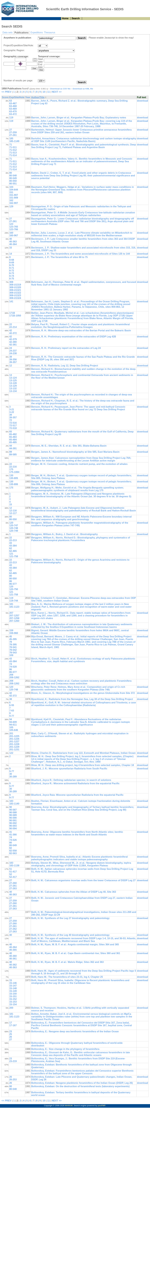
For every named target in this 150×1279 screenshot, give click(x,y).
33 (10, 247)
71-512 (13, 150)
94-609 (13, 722)
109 (11, 655)
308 (11, 282)
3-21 (11, 409)
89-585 (13, 454)
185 (11, 138)
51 (10, 869)
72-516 (13, 423)
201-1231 (14, 749)
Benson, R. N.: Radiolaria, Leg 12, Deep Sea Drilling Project (64, 365)
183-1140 (14, 803)
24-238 (13, 353)
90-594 (13, 828)
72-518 (13, 428)
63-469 (13, 109)
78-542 (13, 650)
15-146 (13, 983)
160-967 (13, 235)
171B (12, 313)
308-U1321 (15, 290)
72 (10, 420)
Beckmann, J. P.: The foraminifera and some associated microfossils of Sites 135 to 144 (80, 253)
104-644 (13, 189)
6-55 (11, 705)
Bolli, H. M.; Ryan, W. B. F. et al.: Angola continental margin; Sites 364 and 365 (75, 944)
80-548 (13, 175)
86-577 (13, 584)
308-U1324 (15, 298)
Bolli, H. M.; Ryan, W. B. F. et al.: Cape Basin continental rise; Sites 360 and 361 (75, 953)
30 (10, 774)
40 (10, 239)
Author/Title (37, 97)
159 (11, 630)
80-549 (13, 178)
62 (10, 548)
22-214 (13, 327)
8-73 (11, 273)
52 (10, 874)
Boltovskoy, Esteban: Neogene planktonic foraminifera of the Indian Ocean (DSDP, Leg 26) (82, 1083)
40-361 (13, 958)
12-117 (13, 513)
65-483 (13, 437)
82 (10, 848)
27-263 (13, 888)
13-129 (13, 386)
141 (11, 301)
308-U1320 (15, 287)
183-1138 (14, 865)
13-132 (13, 388)
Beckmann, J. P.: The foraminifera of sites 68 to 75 (59, 257)
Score (5, 97)
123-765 (13, 226)
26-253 (13, 1079)
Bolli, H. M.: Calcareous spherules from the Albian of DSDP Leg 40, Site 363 (73, 892)
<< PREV (6, 92)
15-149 (13, 991)
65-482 (13, 434)
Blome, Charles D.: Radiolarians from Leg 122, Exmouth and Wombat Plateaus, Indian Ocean (83, 753)
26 (10, 1037)
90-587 (13, 810)
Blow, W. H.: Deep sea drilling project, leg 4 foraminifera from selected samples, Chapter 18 (82, 765)
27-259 (13, 132)
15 (10, 504)
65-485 (13, 442)
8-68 (11, 260)
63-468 (13, 106)
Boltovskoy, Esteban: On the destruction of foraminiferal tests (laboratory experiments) (80, 1086)
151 (11, 192)
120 (11, 523)
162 (11, 200)
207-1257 (14, 615)
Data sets (8, 32)
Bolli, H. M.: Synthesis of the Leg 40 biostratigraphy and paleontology (70, 935)
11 (48, 92)
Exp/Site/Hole (16, 97)
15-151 (13, 996)
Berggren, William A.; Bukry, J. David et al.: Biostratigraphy (64, 534)
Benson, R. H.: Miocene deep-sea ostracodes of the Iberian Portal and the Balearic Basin (81, 330)
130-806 (13, 484)
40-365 (13, 950)
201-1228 (14, 744)
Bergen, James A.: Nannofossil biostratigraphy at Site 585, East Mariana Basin (75, 452)
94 (10, 719)
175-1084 (14, 472)
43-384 (13, 545)
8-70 (11, 265)
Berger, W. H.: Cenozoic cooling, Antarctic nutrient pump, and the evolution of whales (79, 464)
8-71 (11, 268)
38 (10, 699)
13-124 (13, 378)
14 (10, 253)
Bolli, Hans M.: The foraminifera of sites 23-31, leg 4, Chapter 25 (67, 977)
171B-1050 (15, 315)
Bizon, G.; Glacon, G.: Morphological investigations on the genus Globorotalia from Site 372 (83, 693)
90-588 (13, 812)
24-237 (13, 350)
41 (10, 832)
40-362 (13, 964)
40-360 (13, 956)
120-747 (13, 525)
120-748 (13, 528)
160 (11, 233)
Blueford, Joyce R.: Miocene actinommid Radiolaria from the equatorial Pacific (75, 783)
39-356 (13, 359)
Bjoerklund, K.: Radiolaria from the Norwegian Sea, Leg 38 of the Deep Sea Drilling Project (82, 699)
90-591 (13, 820)
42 (10, 330)
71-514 (13, 155)
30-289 (13, 776)
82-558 (13, 850)
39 (10, 357)
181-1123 (14, 607)
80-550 (13, 181)
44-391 (13, 448)
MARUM (69, 1105)
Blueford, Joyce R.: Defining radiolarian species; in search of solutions (71, 780)
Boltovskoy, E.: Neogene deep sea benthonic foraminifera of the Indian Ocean (75, 1031)
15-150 (13, 993)
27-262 (13, 929)
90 (10, 807)
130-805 (13, 478)
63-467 (13, 103)
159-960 (13, 633)
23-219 (13, 1061)
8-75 (11, 278)
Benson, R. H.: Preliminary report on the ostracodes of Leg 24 (66, 348)
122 (11, 753)
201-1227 (14, 741)
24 (10, 348)
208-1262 (14, 677)
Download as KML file (83, 89)
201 (11, 733)
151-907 (13, 195)
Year (27, 97)
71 (10, 144)
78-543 (13, 652)
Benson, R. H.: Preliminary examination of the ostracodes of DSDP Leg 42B (73, 336)
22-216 (13, 466)
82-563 (13, 853)
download (142, 100)
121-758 (13, 556)
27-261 (13, 135)
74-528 (13, 666)
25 (10, 1034)
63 (10, 100)
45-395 (13, 639)
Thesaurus (49, 32)
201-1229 (14, 747)
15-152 (13, 999)
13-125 (13, 380)
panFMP (101, 1105)
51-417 (13, 871)
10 (44, 92)
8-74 (11, 276)
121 (11, 553)
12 (10, 365)
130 (11, 475)
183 (11, 801)
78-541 (13, 647)
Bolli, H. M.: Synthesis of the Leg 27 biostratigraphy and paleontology (70, 918)
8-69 (11, 262)
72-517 (13, 425)
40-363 (13, 241)
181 (11, 604)
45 (10, 636)
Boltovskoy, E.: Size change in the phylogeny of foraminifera (65, 1049)
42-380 (13, 342)
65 (10, 431)
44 (10, 445)
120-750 (13, 589)
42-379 (13, 339)
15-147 (13, 985)
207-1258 (14, 618)
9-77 (11, 716)
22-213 (13, 540)
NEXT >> (57, 92)
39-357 (13, 362)
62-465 (13, 551)
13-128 (13, 383)
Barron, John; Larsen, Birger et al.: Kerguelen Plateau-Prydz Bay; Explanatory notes (78, 117)
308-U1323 (15, 295)
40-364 (13, 244)
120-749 (13, 531)
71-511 (13, 147)
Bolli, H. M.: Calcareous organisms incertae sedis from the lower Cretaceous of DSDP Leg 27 (83, 880)
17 (10, 1022)
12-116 (13, 510)
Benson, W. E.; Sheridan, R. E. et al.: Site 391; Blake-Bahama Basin (69, 445)
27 (10, 129)
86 (10, 581)
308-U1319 (15, 284)
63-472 (13, 114)
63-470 (13, 111)
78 (10, 642)
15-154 (13, 1004)
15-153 (13, 1001)
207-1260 (14, 621)
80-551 (13, 183)
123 (11, 224)
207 (11, 613)
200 (11, 1008)
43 (10, 543)
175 (11, 469)
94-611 (13, 724)
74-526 (13, 840)
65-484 (13, 439)
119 (11, 117)
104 (11, 187)
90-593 (13, 826)
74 (10, 664)
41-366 (13, 834)
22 (10, 324)
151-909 (13, 197)
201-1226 (14, 739)
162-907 (13, 203)
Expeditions (37, 32)
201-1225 (14, 736)
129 (11, 206)
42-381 (13, 344)
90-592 (13, 823)
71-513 (13, 152)
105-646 (13, 730)
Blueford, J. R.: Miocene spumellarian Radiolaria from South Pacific (69, 768)
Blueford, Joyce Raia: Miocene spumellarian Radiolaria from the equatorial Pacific (77, 795)
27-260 (13, 883)
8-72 (11, 270)
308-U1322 (15, 292)
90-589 (13, 815)
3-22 (11, 412)
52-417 (13, 877)
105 (11, 727)
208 (11, 674)
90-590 (13, 818)
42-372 (13, 333)
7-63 (11, 710)
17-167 (13, 1025)
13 (10, 375)
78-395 (13, 644)
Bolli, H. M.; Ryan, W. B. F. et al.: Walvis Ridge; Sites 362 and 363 (67, 962)
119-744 (13, 600)
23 (10, 1031)
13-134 (13, 391)
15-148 (13, 988)
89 (10, 452)
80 (10, 173)
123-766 (13, 229)
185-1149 (14, 141)
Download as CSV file (60, 89)
